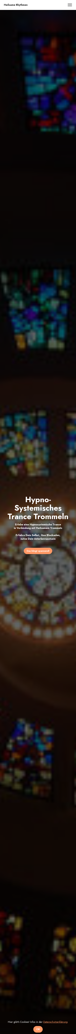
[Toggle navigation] (70, 4)
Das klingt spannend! (38, 551)
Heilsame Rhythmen (16, 5)
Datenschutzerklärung (55, 1029)
